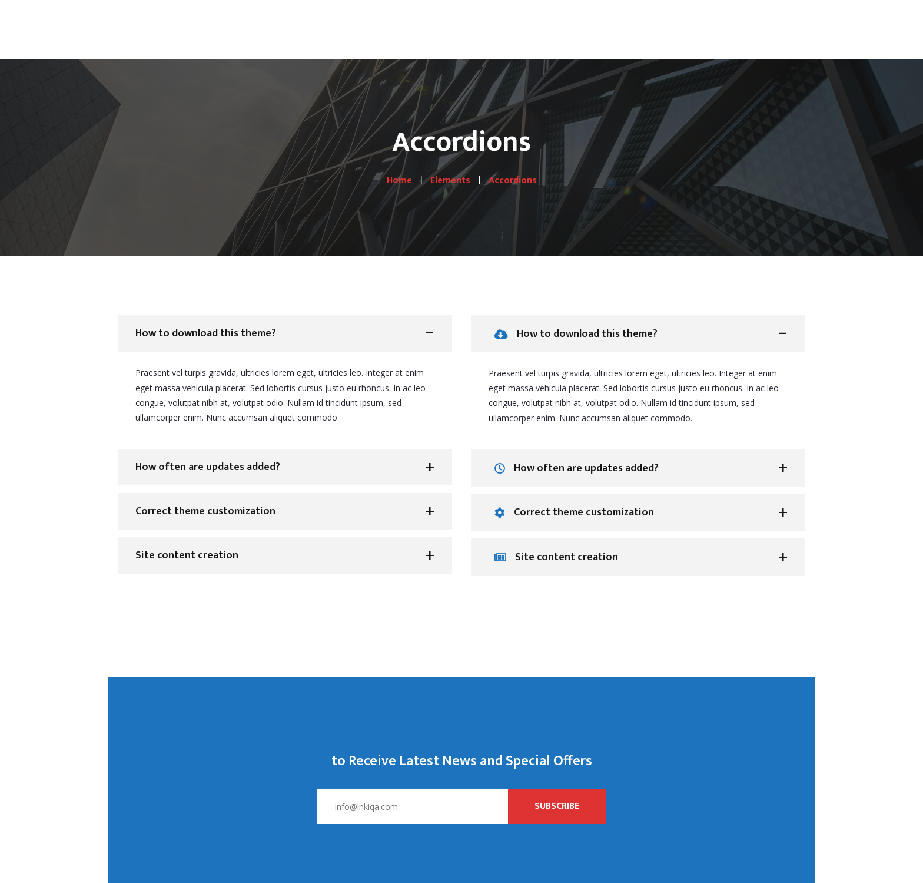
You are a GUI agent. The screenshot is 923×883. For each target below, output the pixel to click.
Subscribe (556, 806)
